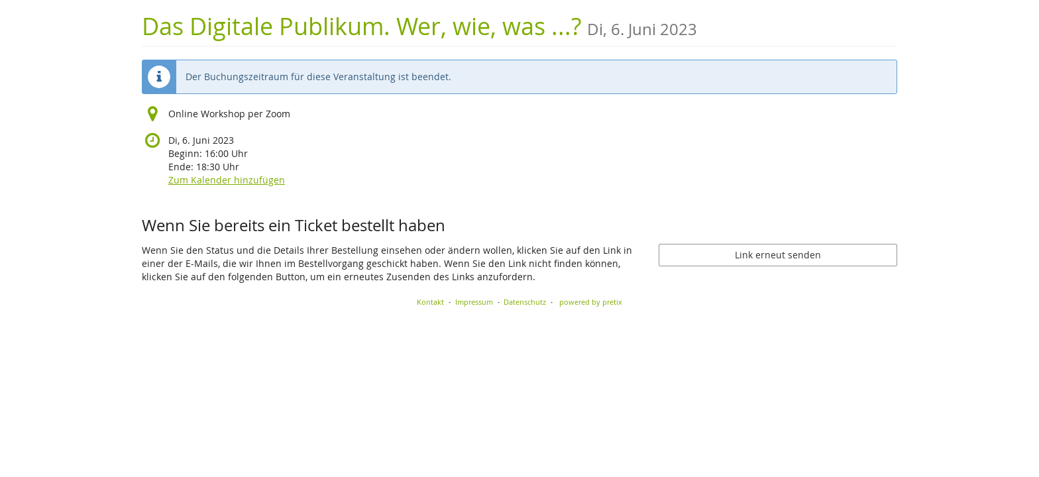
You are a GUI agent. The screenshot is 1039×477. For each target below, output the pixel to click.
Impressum (474, 302)
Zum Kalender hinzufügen (226, 180)
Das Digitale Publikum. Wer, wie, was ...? (419, 26)
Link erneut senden (778, 254)
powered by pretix (590, 302)
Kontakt (430, 302)
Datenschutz (525, 302)
